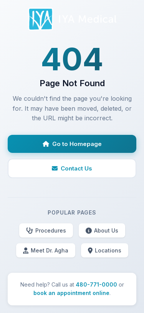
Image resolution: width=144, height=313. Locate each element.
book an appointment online (71, 293)
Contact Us (72, 168)
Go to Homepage (72, 143)
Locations (104, 250)
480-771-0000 (96, 284)
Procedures (46, 230)
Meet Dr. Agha (45, 250)
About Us (102, 230)
